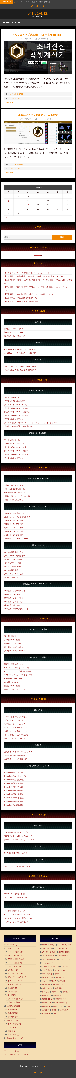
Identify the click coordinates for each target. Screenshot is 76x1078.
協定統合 (11, 988)
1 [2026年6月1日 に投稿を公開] (8, 196)
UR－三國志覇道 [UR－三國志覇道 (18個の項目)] (49, 959)
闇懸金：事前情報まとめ (13, 664)
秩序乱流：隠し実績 (12, 605)
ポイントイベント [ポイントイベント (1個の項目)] (62, 970)
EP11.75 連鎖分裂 (15, 959)
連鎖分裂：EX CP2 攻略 (13, 524)
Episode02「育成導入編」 (14, 780)
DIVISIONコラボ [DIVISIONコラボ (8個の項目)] (64, 945)
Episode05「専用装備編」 (14, 791)
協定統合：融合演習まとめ (14, 336)
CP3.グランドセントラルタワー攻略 (18, 675)
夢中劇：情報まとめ (12, 636)
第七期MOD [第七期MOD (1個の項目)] (58, 995)
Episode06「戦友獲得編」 (14, 794)
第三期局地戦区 (14, 999)
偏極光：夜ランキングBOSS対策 (17, 496)
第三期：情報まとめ (12, 397)
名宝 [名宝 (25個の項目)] (45, 981)
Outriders (10, 945)
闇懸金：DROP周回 (12, 686)
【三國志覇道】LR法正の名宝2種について (20, 298)
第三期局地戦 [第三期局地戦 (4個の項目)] (60, 999)
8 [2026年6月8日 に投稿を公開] (8, 200)
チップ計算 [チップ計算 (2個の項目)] (47, 970)
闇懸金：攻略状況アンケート (15, 689)
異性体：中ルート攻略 (13, 563)
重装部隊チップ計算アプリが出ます (38, 115)
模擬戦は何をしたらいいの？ (15, 724)
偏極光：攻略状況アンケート (15, 500)
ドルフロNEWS (14, 981)
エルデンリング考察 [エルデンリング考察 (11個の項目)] (50, 966)
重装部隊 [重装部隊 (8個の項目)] (46, 1013)
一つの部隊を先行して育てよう (16, 717)
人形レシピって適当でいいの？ (16, 731)
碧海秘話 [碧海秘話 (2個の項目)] (66, 992)
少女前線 (11, 992)
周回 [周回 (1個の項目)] (53, 981)
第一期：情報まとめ (12, 440)
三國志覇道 (11, 1006)
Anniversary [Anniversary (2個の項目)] (48, 945)
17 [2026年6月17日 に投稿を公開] (28, 205)
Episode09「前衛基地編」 (14, 805)
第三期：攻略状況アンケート (15, 419)
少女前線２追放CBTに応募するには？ (19, 918)
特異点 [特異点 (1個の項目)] (45, 992)
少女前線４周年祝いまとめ (14, 911)
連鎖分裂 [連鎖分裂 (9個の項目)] (64, 1010)
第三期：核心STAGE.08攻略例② (17, 415)
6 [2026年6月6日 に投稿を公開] (57, 196)
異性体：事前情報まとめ (13, 552)
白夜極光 (10, 1020)
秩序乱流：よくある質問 (13, 602)
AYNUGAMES (38, 13)
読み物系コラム (13, 1038)
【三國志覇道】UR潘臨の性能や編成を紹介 (21, 301)
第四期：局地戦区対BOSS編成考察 (18, 426)
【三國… (16, 2)
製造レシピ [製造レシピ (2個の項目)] (58, 1006)
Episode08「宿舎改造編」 (14, 801)
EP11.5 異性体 (13, 955)
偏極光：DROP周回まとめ (14, 489)
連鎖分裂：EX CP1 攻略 (13, 520)
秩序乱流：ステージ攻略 (13, 598)
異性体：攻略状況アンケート (15, 577)
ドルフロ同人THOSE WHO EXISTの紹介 (20, 366)
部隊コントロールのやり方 (14, 738)
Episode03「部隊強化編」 (14, 783)
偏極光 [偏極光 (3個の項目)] (58, 974)
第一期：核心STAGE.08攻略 (15, 447)
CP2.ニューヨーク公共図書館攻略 (17, 671)
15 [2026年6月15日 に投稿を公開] (9, 205)
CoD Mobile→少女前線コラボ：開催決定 (20, 353)
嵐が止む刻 (12, 1027)
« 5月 (6, 217)
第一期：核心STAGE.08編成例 (16, 451)
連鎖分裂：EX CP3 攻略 (13, 528)
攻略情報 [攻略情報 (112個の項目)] (58, 984)
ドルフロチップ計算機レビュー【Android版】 (38, 34)
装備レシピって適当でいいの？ (16, 728)
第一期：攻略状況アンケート (15, 458)
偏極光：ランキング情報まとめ (16, 493)
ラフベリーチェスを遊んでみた (16, 922)
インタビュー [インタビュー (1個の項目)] (47, 963)
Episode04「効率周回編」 (14, 787)
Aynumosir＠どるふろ (45, 39)
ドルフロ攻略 (13, 984)
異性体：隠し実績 (11, 570)
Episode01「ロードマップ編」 (16, 776)
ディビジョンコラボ (15, 977)
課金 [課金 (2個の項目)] (68, 1006)
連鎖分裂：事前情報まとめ (14, 513)
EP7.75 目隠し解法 (15, 966)
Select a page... (12, 22)
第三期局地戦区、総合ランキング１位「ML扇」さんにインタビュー (30, 423)
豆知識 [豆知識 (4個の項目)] (45, 1010)
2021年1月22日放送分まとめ (15, 897)
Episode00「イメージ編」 (14, 772)
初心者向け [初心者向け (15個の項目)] (47, 977)
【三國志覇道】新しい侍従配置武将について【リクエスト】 (27, 273)
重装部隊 (20, 94)
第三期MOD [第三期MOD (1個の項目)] (47, 999)
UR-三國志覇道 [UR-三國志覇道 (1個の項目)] (48, 956)
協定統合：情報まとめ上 (13, 329)
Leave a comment (15, 98)
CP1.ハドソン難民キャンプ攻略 (16, 668)
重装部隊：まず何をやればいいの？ (18, 752)
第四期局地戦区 (14, 1002)
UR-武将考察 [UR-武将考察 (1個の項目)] (62, 956)
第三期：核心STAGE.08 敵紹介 (16, 408)
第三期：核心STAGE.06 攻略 (15, 405)
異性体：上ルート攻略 (13, 559)
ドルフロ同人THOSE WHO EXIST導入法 (20, 370)
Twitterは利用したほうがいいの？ (17, 867)
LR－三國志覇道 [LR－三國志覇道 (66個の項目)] (49, 952)
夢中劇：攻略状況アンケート (15, 651)
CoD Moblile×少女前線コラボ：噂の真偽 (20, 349)
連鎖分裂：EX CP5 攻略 (13, 535)
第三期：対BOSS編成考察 (14, 401)
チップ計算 (12, 94)
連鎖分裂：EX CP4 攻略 (13, 531)
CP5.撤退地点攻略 (11, 682)
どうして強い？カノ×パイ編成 (16, 735)
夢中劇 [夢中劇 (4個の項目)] (62, 981)
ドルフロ (10, 948)
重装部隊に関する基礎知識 (14, 755)
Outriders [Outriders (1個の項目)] (64, 952)
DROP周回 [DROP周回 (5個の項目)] (47, 948)
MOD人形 (11, 970)
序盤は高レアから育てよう (14, 720)
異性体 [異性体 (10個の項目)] (55, 992)
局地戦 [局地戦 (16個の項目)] (46, 984)
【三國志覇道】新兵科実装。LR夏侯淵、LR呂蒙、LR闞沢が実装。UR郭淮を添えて (36, 276)
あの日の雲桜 (13, 1024)
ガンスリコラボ (14, 974)
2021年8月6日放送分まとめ (15, 894)
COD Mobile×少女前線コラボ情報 (17, 915)
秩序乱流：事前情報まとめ (14, 591)
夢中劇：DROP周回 (12, 640)
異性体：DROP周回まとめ (14, 556)
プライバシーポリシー (13, 1051)
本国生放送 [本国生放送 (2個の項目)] (47, 988)
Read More (9, 102)
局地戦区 (11, 995)
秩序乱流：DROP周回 (12, 594)
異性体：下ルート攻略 (13, 566)
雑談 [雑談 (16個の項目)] (56, 1013)
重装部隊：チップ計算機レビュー (17, 759)
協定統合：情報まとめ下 (13, 332)
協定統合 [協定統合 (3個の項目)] (60, 977)
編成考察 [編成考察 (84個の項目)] (46, 1003)
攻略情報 (11, 1009)
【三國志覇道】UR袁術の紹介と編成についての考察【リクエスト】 (30, 294)
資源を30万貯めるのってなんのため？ (19, 840)
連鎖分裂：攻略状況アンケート (16, 539)
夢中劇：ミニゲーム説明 (13, 647)
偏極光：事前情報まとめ (13, 485)
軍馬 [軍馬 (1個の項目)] (54, 1010)
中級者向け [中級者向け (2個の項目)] (47, 974)
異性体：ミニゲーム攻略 (13, 574)
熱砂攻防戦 (12, 1035)
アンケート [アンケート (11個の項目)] (64, 959)
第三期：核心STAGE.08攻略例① (17, 412)
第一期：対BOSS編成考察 (14, 444)
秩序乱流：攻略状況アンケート (16, 609)
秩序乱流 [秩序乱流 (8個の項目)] (46, 995)
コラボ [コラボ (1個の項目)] (65, 966)
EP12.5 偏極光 (13, 963)
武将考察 (11, 1013)
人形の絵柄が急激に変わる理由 (16, 832)
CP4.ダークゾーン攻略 (13, 679)
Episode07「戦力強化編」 (14, 798)
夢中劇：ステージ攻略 (13, 643)
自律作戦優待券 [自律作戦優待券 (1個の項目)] (60, 1003)
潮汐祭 (10, 1031)
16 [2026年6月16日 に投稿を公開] (18, 205)
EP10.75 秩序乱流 (15, 952)
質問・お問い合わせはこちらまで (17, 1054)
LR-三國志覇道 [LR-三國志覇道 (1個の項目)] (61, 948)
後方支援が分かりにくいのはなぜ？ (18, 836)
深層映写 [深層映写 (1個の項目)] (59, 988)
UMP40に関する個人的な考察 (15, 853)
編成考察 (11, 1017)
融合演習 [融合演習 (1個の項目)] (46, 1006)
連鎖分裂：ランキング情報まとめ (17, 517)
